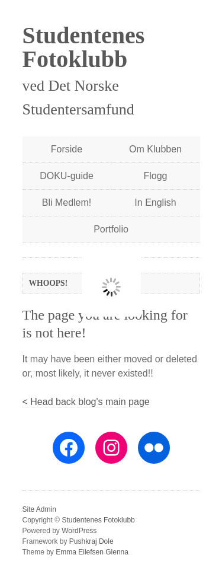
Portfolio (111, 229)
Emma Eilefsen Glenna (92, 552)
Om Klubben (155, 149)
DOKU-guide (67, 176)
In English (155, 202)
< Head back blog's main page (86, 402)
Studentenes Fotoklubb (83, 47)
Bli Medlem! (67, 202)
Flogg (155, 176)
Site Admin (39, 509)
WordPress (79, 531)
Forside (66, 149)
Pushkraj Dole (91, 541)
